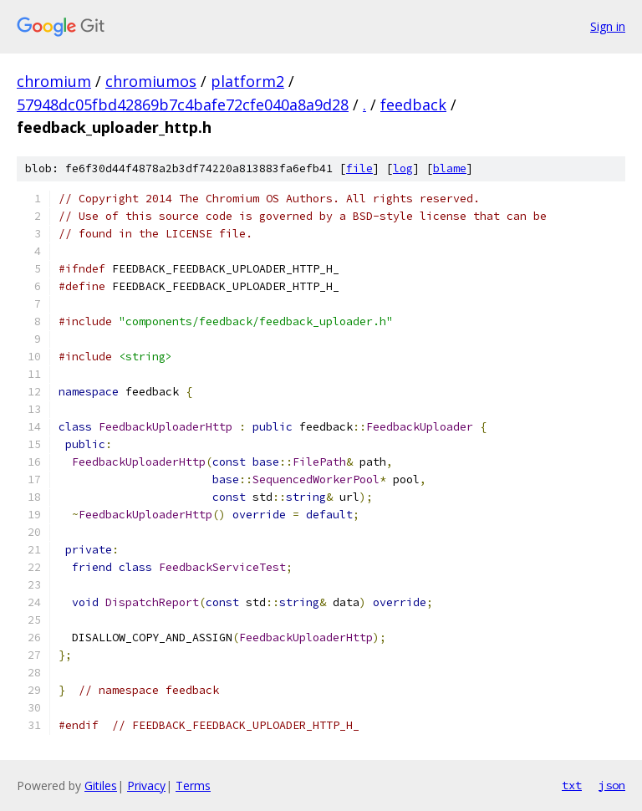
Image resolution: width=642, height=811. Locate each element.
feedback (413, 104)
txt (572, 785)
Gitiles (100, 785)
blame (449, 168)
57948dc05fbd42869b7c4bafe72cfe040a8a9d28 (183, 104)
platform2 (247, 81)
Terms (193, 785)
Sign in (607, 26)
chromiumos (150, 81)
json (612, 785)
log (403, 168)
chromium (54, 81)
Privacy (146, 785)
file (359, 168)
